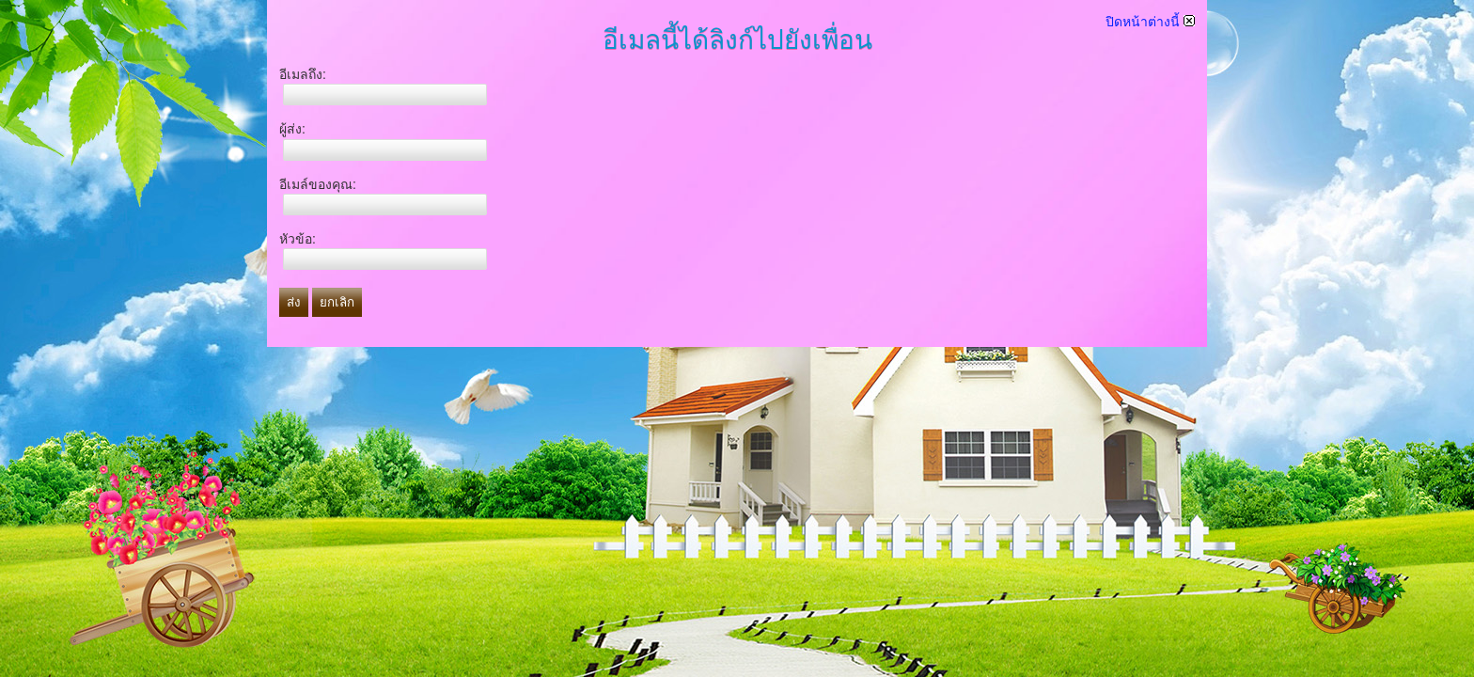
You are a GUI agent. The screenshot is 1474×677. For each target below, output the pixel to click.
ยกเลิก (337, 302)
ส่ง (294, 302)
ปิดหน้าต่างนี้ (1150, 21)
